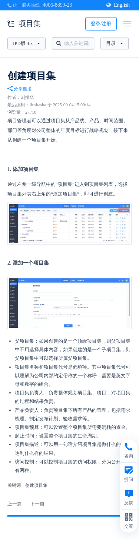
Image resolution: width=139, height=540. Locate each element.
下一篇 (37, 504)
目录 (114, 43)
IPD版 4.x (26, 43)
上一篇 (14, 504)
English (118, 5)
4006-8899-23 (57, 5)
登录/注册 (101, 23)
